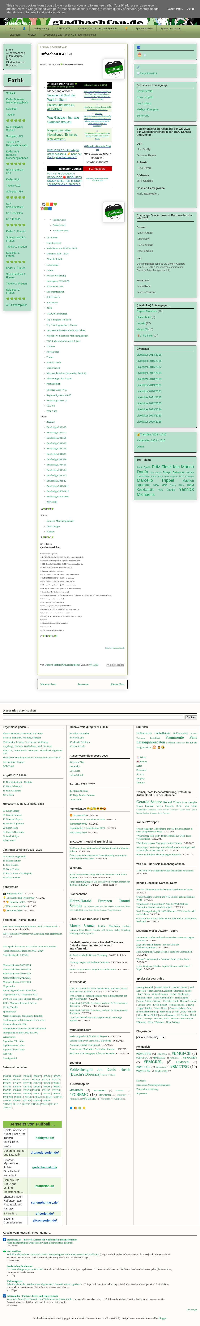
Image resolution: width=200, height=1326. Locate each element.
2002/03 (38, 1096)
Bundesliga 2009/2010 (58, 491)
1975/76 (7, 1083)
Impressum (141, 1093)
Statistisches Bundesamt (19, 1266)
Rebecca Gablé (87, 910)
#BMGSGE (143, 1066)
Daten (140, 446)
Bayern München (147, 311)
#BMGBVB (143, 1053)
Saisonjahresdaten (56, 291)
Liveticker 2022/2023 (149, 403)
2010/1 (6, 1104)
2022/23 (51, 421)
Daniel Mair (182, 806)
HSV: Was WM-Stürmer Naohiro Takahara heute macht (30, 926)
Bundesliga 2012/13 (56, 475)
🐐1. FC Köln (145, 335)
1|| (11, 1104)
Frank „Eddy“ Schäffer (184, 1011)
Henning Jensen (144, 997)
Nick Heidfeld (75, 910)
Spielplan (11, 108)
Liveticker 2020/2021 (149, 391)
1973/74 (46, 1079)
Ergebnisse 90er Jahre (14, 1049)
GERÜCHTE (63, 28)
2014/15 (45, 1104)
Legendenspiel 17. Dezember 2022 (20, 994)
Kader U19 (12, 179)
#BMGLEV (174, 1058)
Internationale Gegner (14, 761)
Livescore (15, 34)
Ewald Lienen (160, 1004)
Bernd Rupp (166, 1011)
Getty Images (53, 526)
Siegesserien (9, 986)
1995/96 (27, 1093)
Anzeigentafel (10, 1058)
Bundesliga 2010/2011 (58, 486)
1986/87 (56, 1086)
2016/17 (7, 1107)
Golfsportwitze (60, 230)
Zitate (49, 307)
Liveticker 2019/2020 (149, 385)
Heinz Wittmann (156, 1022)
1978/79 (36, 1083)
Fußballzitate (59, 225)
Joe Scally (75, 766)
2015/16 (54, 1104)
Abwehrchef (53, 351)
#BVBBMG (100, 1090)
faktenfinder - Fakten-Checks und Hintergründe (32, 1295)
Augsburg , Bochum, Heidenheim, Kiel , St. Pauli (27, 746)
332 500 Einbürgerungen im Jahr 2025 (25, 1269)
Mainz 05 (142, 329)
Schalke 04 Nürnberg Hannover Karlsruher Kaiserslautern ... (33, 757)
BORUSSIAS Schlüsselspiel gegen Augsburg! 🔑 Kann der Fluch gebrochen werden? (64, 154)
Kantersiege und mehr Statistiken (19, 990)
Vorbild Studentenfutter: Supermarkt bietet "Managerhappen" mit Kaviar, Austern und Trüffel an (53, 1254)
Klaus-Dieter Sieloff (148, 1015)
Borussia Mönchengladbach (60, 520)
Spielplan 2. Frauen (13, 291)
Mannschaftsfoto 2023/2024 (17, 965)
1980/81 (56, 1083)
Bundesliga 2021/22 (56, 427)
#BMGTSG (179, 1066)
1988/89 (17, 1090)
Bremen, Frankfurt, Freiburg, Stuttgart (22, 737)
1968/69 (56, 1076)
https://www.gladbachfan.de (115, 648)
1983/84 (27, 1086)
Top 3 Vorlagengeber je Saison (62, 325)
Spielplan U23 (14, 136)
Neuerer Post (48, 684)
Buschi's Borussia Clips (99, 146)
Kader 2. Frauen (15, 268)
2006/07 (17, 1100)
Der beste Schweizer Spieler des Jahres (66, 330)
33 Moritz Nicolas (79, 790)
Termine (140, 782)
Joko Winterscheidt (91, 906)
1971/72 (26, 1079)
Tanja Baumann (164, 813)
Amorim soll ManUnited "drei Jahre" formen (92, 1049)
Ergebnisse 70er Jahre (14, 1041)
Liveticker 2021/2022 (149, 397)
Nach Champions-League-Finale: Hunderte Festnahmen (164, 951)
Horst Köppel (182, 997)
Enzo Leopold (145, 97)
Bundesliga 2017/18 (56, 448)
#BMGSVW (161, 1067)
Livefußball (52, 237)
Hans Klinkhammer (163, 997)
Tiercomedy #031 (78, 832)
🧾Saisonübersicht (147, 73)
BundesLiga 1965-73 (57, 400)
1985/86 (46, 1086)
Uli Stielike (182, 1015)
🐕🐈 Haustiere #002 (14, 902)
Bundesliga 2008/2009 (58, 496)
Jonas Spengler (189, 802)
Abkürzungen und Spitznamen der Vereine (24, 1020)
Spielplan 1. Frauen (13, 254)
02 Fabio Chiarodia (79, 733)
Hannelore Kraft (155, 810)
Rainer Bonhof (162, 987)
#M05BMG (121, 1095)
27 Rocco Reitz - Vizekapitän (17, 873)
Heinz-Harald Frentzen (91, 901)
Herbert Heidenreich (180, 994)
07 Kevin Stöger (11, 810)
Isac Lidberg (144, 103)
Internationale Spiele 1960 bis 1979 (20, 1032)
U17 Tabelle (13, 219)
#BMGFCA (162, 1054)
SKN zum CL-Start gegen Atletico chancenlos (92, 1053)
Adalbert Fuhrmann (173, 990)
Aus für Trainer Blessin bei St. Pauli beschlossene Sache (164, 889)
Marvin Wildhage (108, 1075)
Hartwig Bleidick (145, 987)
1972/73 (36, 1079)
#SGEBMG (89, 1098)
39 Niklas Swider (11, 877)
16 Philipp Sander (12, 860)
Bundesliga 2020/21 (56, 432)
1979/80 (46, 1083)
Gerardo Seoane (149, 802)
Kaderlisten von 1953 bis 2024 (62, 248)
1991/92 (46, 1090)
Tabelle (10, 114)
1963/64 (7, 1076)
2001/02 (28, 1096)
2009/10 (46, 1100)
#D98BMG (120, 1091)
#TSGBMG (106, 1099)
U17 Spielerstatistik (14, 205)
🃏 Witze (141, 757)
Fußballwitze (59, 219)
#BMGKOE (159, 1057)
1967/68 (46, 1076)
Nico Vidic (160, 485)
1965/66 (27, 1076)
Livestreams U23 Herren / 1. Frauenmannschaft (70, 34)
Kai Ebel (103, 906)
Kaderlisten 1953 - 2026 (151, 440)
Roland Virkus (172, 802)
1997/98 (46, 1093)
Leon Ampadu (171, 476)
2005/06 (7, 1100)
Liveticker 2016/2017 (149, 366)
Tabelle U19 (13, 185)
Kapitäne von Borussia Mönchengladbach (67, 335)
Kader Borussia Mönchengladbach (17, 101)
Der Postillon (14, 1251)
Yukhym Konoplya (147, 109)
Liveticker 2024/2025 (149, 415)
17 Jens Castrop (11, 864)
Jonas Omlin (76, 799)
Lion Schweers (186, 476)
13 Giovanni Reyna (12, 819)
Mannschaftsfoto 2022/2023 (17, 969)
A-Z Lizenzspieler (16, 304)
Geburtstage (53, 264)
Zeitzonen (141, 770)
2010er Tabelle (54, 362)
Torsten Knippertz (165, 806)
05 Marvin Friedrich (80, 742)
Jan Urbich (155, 472)
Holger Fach (89, 933)
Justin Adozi (157, 476)
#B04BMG (76, 1090)
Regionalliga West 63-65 (59, 395)
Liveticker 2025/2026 (149, 421)
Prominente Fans (55, 286)
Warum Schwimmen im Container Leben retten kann (162, 959)
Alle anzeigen (192, 1310)
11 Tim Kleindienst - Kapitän (17, 782)
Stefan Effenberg (122, 930)
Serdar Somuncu (100, 910)
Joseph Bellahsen (174, 472)
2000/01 (19, 1096)
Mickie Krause (114, 906)
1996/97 (36, 1093)
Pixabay (51, 531)
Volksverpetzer (15, 1281)
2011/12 (17, 1104)
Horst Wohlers (173, 1022)
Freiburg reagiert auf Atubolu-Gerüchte (89, 962)
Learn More (175, 8)
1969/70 (7, 1079)
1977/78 (27, 1083)
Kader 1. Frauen (15, 231)
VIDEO (32, 34)
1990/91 (36, 1090)
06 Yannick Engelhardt (14, 856)
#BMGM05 (190, 1057)
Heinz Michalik (176, 1004)
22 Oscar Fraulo (11, 869)
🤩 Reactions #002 (12, 910)
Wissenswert (9, 1036)
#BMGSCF (182, 1062)
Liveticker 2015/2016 (149, 360)
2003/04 (48, 1096)
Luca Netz (75, 770)
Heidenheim (144, 317)
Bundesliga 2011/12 (56, 480)
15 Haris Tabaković (12, 786)
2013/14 (35, 1104)
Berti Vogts (148, 1019)
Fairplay (140, 778)
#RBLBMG (74, 1099)
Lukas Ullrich (76, 774)
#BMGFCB (181, 1053)
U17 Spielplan (14, 213)
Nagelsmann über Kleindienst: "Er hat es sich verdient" (62, 135)
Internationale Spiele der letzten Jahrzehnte (24, 1028)
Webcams (7, 1053)
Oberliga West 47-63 (57, 389)
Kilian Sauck (9, 840)
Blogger (162, 1318)
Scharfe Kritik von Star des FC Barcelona (90, 1040)
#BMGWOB (161, 1070)
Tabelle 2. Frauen (16, 283)
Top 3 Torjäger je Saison (59, 319)
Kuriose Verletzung (56, 275)
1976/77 (17, 1083)
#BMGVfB (143, 1070)
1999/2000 (8, 1096)
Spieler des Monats (171, 28)
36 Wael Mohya (11, 836)
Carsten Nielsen (177, 1008)
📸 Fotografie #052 (13, 893)
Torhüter (51, 346)
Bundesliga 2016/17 (56, 453)
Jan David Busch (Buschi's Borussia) (100, 1071)
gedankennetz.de (44, 1167)
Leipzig (141, 323)
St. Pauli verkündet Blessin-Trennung (88, 955)
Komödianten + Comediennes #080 (87, 819)
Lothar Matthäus (109, 926)
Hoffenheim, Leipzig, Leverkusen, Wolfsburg (25, 742)
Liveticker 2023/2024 (149, 409)
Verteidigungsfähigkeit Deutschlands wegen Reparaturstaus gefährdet (40, 1242)
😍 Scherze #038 (78, 815)
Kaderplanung (41, 28)
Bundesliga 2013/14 (56, 470)
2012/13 (26, 1104)
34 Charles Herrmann (13, 831)
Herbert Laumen (188, 1001)
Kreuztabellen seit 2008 (14, 1024)
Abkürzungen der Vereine (59, 378)
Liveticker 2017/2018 (149, 372)
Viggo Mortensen (114, 910)
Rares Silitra (177, 485)
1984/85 (36, 1086)
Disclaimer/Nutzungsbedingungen (153, 1084)
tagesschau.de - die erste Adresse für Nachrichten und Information (42, 1239)
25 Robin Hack (10, 827)
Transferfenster (54, 242)
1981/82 (7, 1086)
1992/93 (56, 1090)
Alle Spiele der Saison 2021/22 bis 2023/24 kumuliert (29, 946)
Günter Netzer (161, 1008)
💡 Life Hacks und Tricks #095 (18, 897)
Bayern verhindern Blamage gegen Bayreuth (158, 854)
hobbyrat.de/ (45, 1137)
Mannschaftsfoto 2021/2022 (17, 973)
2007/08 (27, 1100)
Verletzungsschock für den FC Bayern (88, 1036)
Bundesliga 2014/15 (56, 464)
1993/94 (7, 1093)
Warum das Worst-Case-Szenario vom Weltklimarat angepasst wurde (39, 1299)
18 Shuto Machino (12, 790)
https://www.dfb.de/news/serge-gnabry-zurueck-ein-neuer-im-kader (97, 135)
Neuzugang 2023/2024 (58, 281)
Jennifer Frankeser (170, 810)
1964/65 (17, 1076)
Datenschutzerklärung (147, 1089)
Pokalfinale (155, 738)
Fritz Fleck (162, 466)
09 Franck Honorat (12, 814)
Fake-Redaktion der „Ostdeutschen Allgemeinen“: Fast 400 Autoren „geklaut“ (44, 1284)
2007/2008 (52, 501)
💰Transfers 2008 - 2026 (151, 434)
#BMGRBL (153, 1061)
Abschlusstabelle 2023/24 (15, 955)
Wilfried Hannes (160, 994)
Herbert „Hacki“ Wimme (166, 1018)
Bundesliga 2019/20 (56, 437)
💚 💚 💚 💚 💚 (15, 120)
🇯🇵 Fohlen (141, 761)
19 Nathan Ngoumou (13, 823)
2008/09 (36, 1100)
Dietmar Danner (180, 987)
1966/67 (36, 1076)
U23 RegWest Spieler (14, 128)
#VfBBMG (118, 1099)
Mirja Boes (125, 906)
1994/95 (17, 1093)
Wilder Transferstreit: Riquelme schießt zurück (93, 969)
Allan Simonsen (167, 1015)
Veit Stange (166, 489)
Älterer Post (117, 684)
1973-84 (51, 405)
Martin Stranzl (82, 925)
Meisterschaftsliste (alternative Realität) (66, 373)
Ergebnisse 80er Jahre (14, 1045)
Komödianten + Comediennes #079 (87, 827)
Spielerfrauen (53, 297)
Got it (190, 8)
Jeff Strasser (107, 930)
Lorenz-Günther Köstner (149, 1001)
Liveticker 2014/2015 (149, 354)
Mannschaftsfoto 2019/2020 (17, 981)
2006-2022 (52, 411)
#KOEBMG (105, 1095)
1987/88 (7, 1090)
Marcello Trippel (155, 480)
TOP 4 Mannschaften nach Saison (63, 341)
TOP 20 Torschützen (57, 313)
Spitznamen (52, 302)
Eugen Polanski (145, 805)
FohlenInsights (81, 1069)
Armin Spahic (144, 467)
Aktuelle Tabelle (55, 259)
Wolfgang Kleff (76, 933)
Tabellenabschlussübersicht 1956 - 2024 (23, 950)
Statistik (10, 93)
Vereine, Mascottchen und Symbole (97, 28)
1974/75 (56, 1079)
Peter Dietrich (155, 990)
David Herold (144, 91)
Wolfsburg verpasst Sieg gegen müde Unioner (159, 843)
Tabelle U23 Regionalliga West (17, 144)
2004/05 (58, 1096)
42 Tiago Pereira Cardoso (82, 795)
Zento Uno (143, 115)
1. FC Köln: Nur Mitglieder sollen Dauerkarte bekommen (165, 870)
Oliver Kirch (185, 810)
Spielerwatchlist (144, 28)
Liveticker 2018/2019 (149, 379)
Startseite (83, 684)
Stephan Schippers (150, 813)
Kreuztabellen (54, 383)
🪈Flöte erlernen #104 (14, 906)
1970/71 (16, 1079)
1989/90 (27, 1090)
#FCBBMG (79, 1094)
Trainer (50, 357)
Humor (50, 270)
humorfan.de (45, 1185)
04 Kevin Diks (77, 737)
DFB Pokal (8, 766)
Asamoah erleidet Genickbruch (85, 1044)
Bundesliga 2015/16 (56, 459)
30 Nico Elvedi (77, 746)
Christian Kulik (171, 1001)
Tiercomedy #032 (78, 823)
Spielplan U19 (14, 191)
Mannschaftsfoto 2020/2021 (17, 977)
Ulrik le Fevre (144, 1004)
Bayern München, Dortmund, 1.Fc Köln (23, 733)
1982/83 (17, 1086)
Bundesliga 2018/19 (56, 443)
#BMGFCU (142, 1057)
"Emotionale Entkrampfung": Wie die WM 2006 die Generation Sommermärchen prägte (162, 905)
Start (12, 28)
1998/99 (56, 1093)
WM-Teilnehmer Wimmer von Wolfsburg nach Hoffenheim (32, 933)
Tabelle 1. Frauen (16, 246)
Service (140, 774)
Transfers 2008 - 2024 (58, 253)
